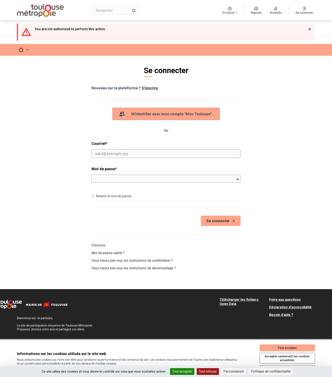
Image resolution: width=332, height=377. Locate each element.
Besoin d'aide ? (281, 315)
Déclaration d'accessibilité (290, 307)
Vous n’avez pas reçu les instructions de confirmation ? (132, 261)
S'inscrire (149, 88)
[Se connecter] (304, 10)
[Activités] (275, 10)
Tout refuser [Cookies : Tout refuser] (208, 371)
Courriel (166, 149)
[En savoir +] (230, 10)
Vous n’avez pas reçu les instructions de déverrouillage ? (133, 268)
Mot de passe (104, 169)
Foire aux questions (285, 300)
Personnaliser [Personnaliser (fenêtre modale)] (233, 371)
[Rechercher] (116, 11)
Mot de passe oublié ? (108, 253)
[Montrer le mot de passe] (237, 179)
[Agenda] (256, 10)
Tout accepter (287, 348)
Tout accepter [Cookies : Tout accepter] (182, 371)
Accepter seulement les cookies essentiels (287, 358)
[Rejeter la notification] (309, 29)
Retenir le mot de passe (111, 196)
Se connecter (220, 221)
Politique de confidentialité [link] (270, 371)
